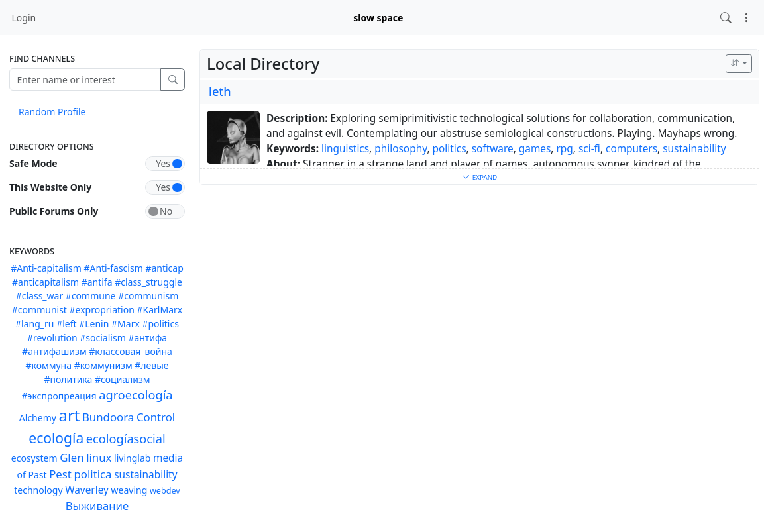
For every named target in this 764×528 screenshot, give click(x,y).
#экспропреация (58, 396)
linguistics (345, 149)
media (168, 458)
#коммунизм (103, 365)
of (21, 474)
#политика (68, 379)
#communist (39, 309)
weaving (129, 490)
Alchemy (37, 417)
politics (449, 149)
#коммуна (48, 365)
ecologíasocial (126, 439)
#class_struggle (148, 282)
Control (155, 417)
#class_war (40, 296)
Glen (71, 457)
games (535, 149)
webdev (165, 490)
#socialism (102, 337)
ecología (55, 438)
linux (98, 457)
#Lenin (94, 323)
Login (24, 17)
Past (37, 474)
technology (38, 490)
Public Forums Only (53, 211)
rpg (565, 149)
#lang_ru (34, 323)
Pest (60, 474)
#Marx (125, 323)
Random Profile (52, 111)
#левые (151, 365)
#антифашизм (54, 351)
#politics (160, 323)
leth (220, 91)
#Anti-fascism (112, 268)
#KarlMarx (159, 309)
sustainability (145, 475)
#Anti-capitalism (46, 268)
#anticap (164, 268)
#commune (91, 296)
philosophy (400, 149)
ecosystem (34, 458)
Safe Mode (33, 163)
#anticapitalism (45, 282)
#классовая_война (130, 351)
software (493, 149)
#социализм (122, 379)
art (69, 415)
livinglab (132, 458)
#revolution (52, 337)
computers (631, 149)
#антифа (147, 337)
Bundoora (108, 417)
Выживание (97, 505)
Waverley (87, 490)
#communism (148, 296)
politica (93, 474)
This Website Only (50, 187)
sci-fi (589, 149)
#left (66, 323)
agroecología (135, 395)
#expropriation (102, 309)
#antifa (97, 282)
